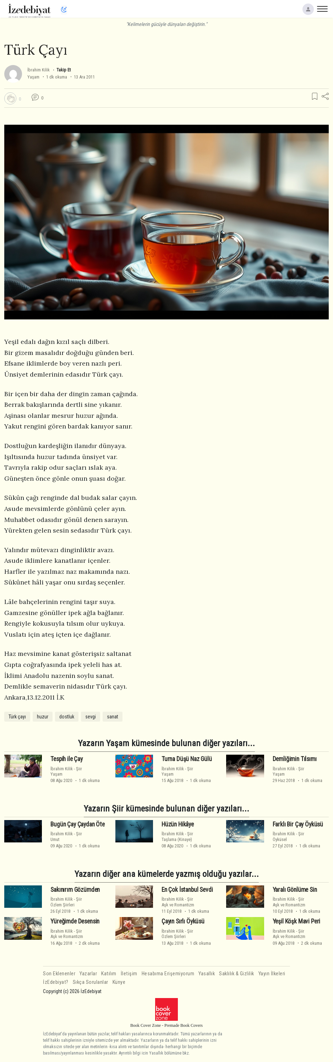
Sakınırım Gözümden (75, 889)
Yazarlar (88, 974)
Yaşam (33, 77)
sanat (112, 716)
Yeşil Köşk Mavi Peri (297, 921)
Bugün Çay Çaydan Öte (77, 824)
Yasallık (206, 974)
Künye (119, 982)
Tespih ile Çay (66, 758)
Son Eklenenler (59, 974)
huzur (42, 716)
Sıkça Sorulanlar (90, 982)
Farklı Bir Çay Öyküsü (298, 824)
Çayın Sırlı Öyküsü (183, 921)
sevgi (90, 716)
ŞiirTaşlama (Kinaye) (177, 836)
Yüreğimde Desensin (74, 921)
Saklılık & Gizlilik (236, 974)
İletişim (129, 974)
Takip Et (63, 69)
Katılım (108, 974)
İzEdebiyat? (56, 982)
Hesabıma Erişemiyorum (168, 974)
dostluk (66, 716)
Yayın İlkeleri (271, 974)
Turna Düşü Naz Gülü (187, 758)
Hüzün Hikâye (178, 824)
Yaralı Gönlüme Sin (295, 889)
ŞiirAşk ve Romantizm (178, 901)
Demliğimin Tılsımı (295, 758)
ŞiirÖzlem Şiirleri (66, 901)
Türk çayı (17, 716)
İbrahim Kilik (38, 69)
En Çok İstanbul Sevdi (187, 889)
